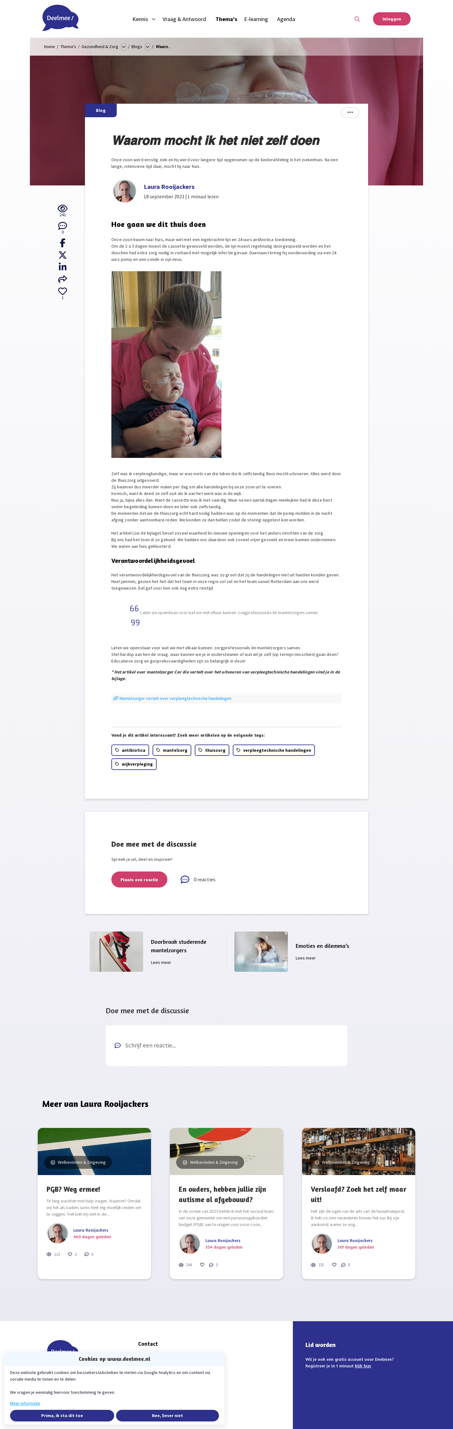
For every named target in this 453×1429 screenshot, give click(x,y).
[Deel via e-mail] (62, 279)
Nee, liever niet (167, 1415)
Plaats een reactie (139, 879)
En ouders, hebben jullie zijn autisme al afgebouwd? (222, 1194)
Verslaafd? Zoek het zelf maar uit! (358, 1194)
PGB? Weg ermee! (73, 1189)
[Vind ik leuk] (62, 294)
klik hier (363, 1365)
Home (49, 46)
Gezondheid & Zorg (99, 46)
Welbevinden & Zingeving (81, 1162)
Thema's (68, 46)
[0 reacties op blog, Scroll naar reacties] (62, 228)
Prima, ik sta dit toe (62, 1415)
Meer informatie (25, 1403)
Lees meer (161, 962)
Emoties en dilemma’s (322, 945)
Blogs (136, 46)
